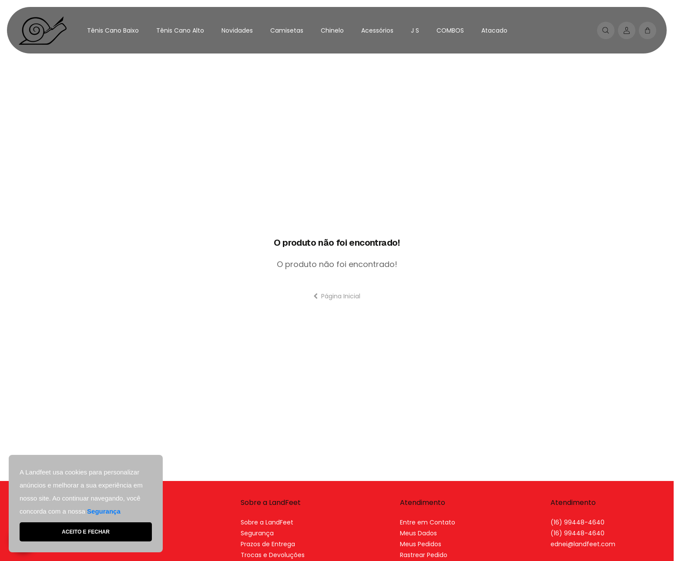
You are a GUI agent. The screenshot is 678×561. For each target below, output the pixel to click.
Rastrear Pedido (423, 555)
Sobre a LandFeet (267, 522)
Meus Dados (418, 533)
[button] (647, 30)
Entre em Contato (427, 522)
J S (415, 30)
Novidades (237, 30)
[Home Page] (42, 30)
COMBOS (450, 30)
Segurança (257, 533)
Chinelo (332, 30)
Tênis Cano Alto (180, 30)
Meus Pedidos (420, 544)
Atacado (494, 30)
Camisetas (286, 30)
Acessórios (377, 30)
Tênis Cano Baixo (113, 30)
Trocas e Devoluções (273, 555)
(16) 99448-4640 (577, 522)
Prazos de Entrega (268, 544)
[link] (582, 544)
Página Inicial (336, 296)
